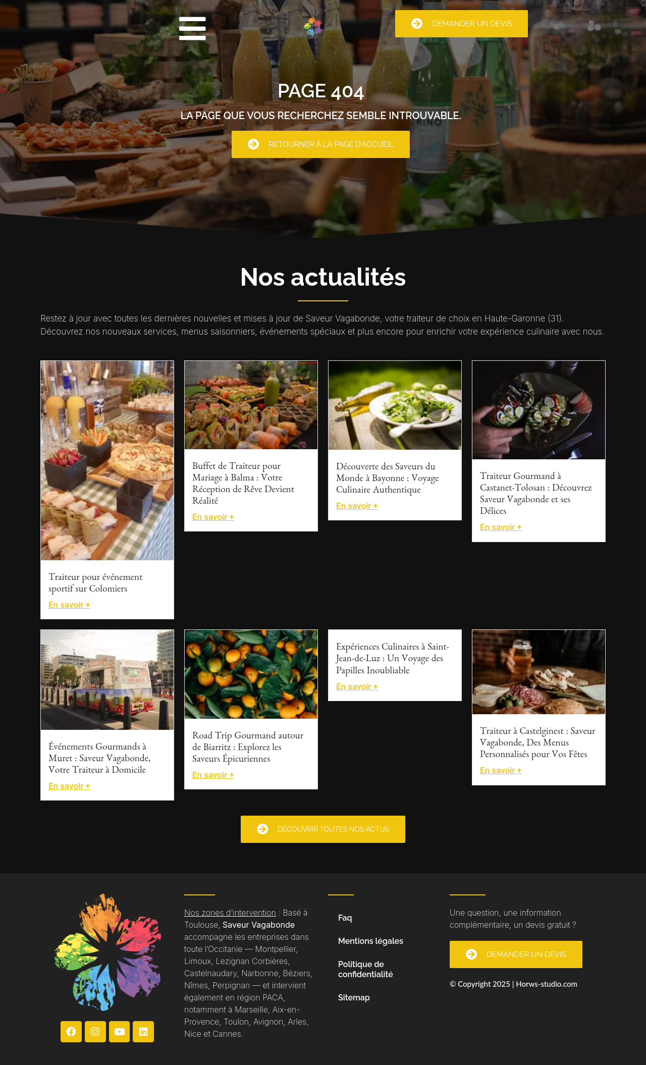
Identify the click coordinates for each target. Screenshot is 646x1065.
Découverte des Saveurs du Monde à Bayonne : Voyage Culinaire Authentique (387, 479)
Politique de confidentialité (365, 969)
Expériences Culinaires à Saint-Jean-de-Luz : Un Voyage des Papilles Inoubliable (392, 660)
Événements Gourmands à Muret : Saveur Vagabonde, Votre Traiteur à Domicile (99, 759)
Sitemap (354, 997)
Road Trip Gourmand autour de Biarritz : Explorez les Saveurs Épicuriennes (247, 748)
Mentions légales (370, 941)
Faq (345, 918)
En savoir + (69, 605)
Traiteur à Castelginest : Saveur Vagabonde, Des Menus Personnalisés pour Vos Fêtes (537, 744)
